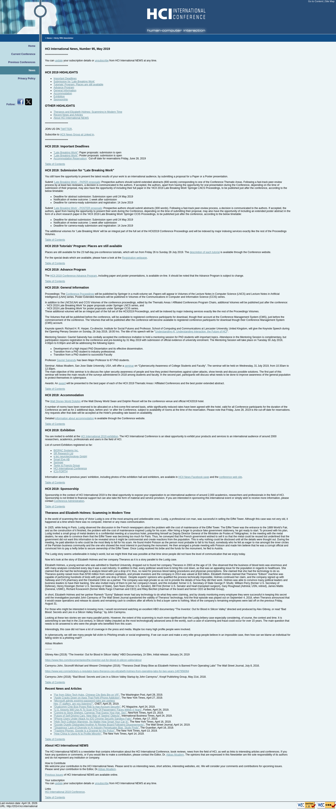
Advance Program (64, 87)
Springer (58, 462)
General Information (65, 90)
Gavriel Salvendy (66, 360)
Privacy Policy (26, 78)
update (59, 60)
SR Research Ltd (63, 453)
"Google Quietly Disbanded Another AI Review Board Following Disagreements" (99, 724)
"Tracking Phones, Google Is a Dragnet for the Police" (84, 730)
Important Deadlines (65, 78)
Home (31, 45)
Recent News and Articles (68, 114)
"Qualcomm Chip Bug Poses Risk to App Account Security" (87, 706)
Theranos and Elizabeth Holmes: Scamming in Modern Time (88, 111)
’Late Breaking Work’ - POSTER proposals (78, 208)
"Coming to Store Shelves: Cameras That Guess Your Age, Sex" (90, 712)
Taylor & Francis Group (67, 465)
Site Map (329, 1)
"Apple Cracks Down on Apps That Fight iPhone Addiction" (87, 697)
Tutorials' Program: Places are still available (78, 84)
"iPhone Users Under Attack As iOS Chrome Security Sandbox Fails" (93, 718)
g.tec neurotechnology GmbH (70, 456)
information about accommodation (74, 418)
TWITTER (66, 128)
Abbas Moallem (175, 754)
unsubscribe (102, 60)
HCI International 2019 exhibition (99, 436)
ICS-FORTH (61, 471)
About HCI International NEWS (71, 117)
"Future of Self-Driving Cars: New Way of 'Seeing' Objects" (87, 715)
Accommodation (63, 93)
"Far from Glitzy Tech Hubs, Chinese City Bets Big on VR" (86, 694)
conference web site (230, 477)
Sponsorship (61, 99)
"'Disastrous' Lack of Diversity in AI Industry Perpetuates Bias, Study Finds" (96, 727)
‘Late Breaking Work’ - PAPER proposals (77, 182)
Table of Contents (55, 164)
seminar (129, 365)
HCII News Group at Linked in (77, 134)
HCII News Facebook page (193, 477)
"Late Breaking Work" (66, 152)
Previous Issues (54, 774)
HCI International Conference (70, 468)
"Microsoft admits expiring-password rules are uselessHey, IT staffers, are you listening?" (84, 702)
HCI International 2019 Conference (65, 791)
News (32, 70)
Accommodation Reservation (70, 158)
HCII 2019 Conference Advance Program (73, 275)
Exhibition (59, 96)
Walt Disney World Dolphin (65, 401)
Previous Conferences (21, 62)
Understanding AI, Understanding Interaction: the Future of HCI (191, 331)
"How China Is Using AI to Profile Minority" (78, 733)
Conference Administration (69, 500)
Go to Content (316, 1)
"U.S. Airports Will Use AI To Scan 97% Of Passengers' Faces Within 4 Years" (98, 709)
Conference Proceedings (80, 293)
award (62, 383)
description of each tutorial (205, 252)
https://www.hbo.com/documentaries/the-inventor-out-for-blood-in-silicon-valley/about (93, 660)
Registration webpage (134, 257)
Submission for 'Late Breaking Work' (74, 81)
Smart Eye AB (62, 459)
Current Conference (23, 54)
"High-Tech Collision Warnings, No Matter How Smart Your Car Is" (91, 721)
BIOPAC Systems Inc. (66, 450)
